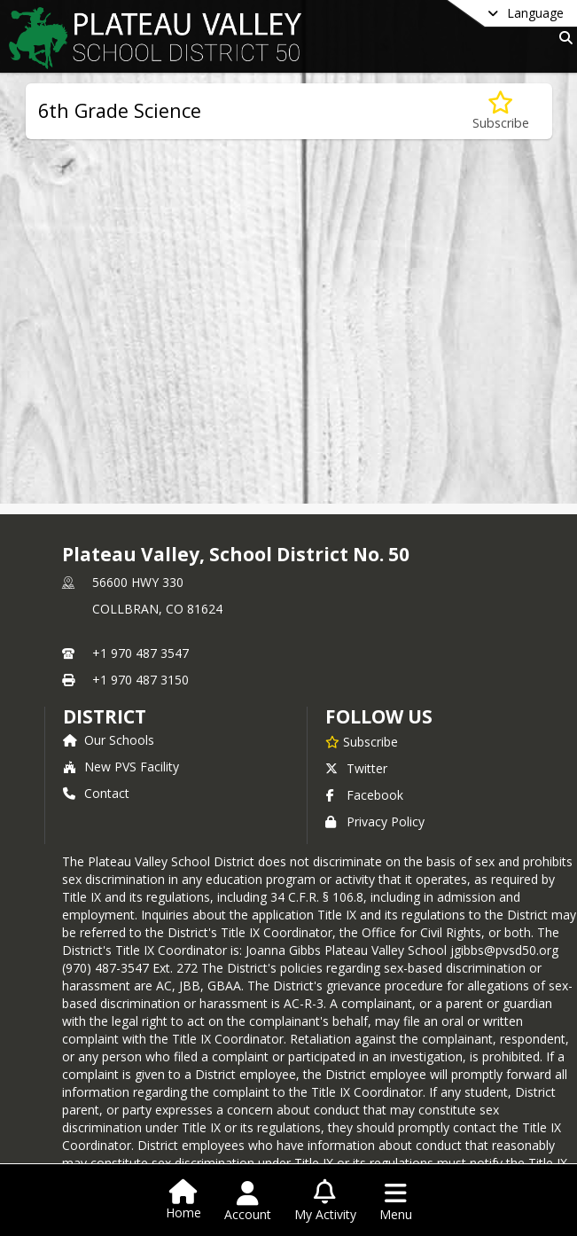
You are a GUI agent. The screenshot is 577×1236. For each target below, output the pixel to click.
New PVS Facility (121, 766)
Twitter (356, 768)
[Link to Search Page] (562, 37)
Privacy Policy (375, 821)
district (104, 716)
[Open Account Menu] (247, 1201)
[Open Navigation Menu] (395, 1201)
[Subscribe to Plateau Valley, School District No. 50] (361, 741)
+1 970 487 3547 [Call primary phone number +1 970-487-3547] (140, 653)
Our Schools (108, 739)
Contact (96, 793)
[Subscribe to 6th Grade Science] (501, 111)
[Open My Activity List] (325, 1201)
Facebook (364, 794)
